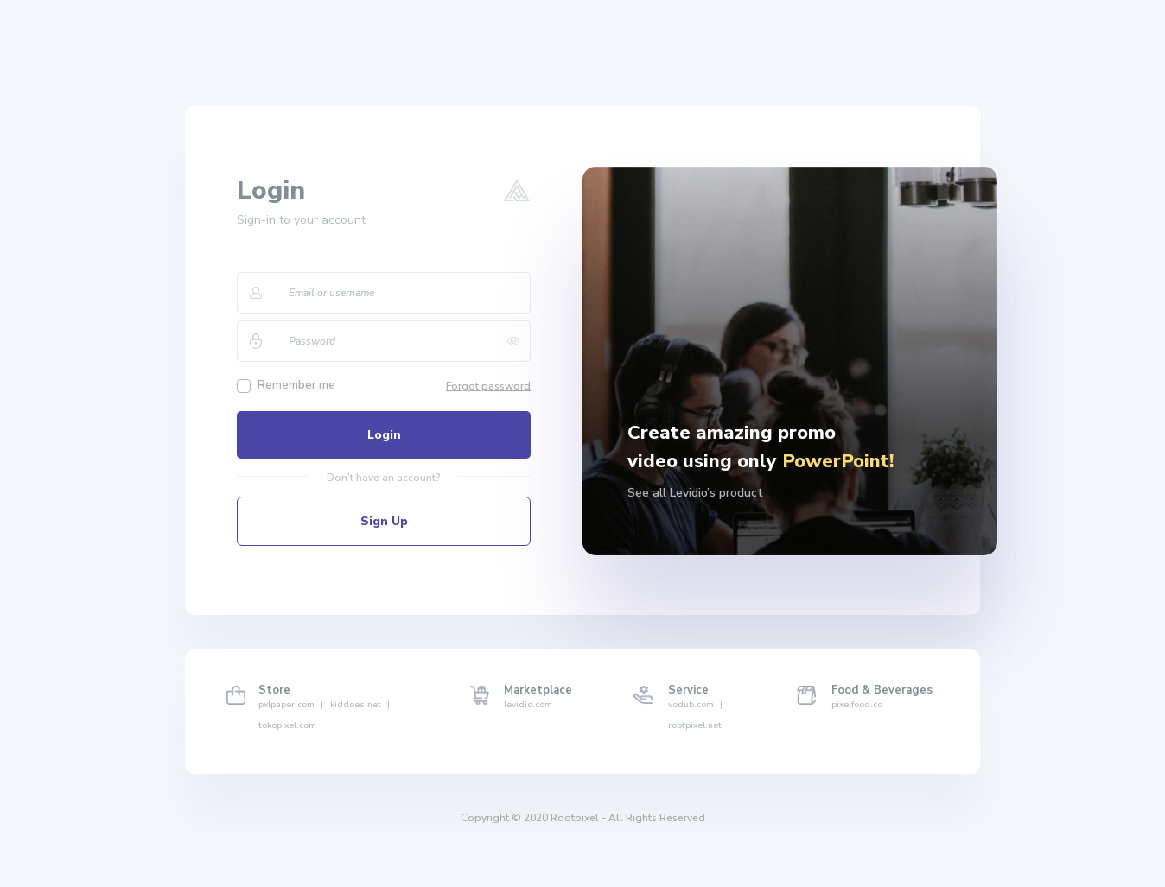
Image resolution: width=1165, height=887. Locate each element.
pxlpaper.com (290, 705)
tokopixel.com (287, 725)
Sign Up (384, 521)
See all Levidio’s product (695, 493)
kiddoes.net (360, 705)
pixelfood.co (856, 705)
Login (384, 435)
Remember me (296, 385)
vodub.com (695, 705)
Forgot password (488, 386)
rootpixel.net (695, 725)
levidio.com (528, 705)
